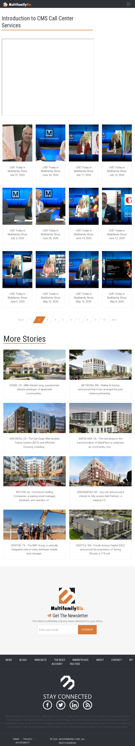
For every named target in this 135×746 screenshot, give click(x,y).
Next (114, 320)
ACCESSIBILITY (22, 742)
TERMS (16, 739)
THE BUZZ (59, 659)
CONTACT (116, 659)
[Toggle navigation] (128, 4)
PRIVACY (27, 739)
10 (103, 320)
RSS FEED (75, 664)
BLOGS (23, 659)
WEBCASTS (40, 659)
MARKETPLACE (81, 659)
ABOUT (100, 659)
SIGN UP (87, 629)
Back (21, 320)
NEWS (9, 659)
